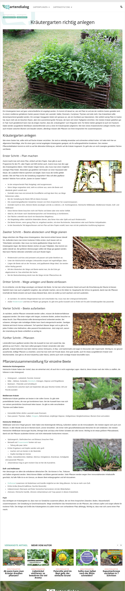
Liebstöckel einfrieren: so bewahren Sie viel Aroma (38, 574)
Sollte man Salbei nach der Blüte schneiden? (87, 573)
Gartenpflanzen (41, 7)
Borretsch (32, 381)
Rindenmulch (18, 302)
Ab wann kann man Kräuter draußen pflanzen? (14, 573)
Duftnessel (12, 483)
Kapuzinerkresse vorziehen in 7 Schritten (111, 573)
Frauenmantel (23, 442)
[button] (121, 7)
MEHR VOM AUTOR (41, 545)
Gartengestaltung (62, 7)
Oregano (35, 416)
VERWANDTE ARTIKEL (16, 545)
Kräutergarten (21, 17)
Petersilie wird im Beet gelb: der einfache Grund (62, 573)
